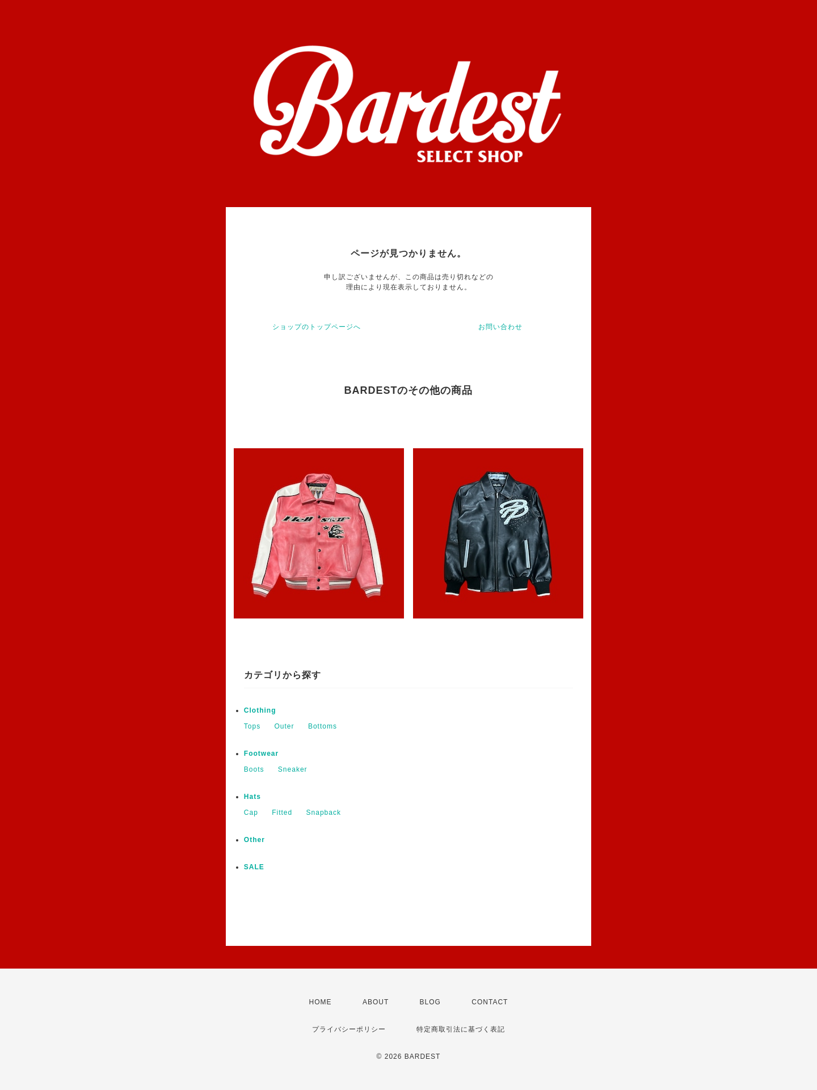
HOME (320, 1002)
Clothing (260, 710)
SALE (254, 867)
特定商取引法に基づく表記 (460, 1029)
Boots (254, 769)
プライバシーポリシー (349, 1029)
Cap (251, 813)
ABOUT (376, 1002)
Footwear (261, 753)
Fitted (282, 813)
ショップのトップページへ (316, 327)
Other (254, 840)
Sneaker (293, 769)
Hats (252, 797)
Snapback (323, 813)
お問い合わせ (500, 327)
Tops (252, 726)
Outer (284, 726)
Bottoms (322, 726)
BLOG (430, 1002)
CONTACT (489, 1002)
